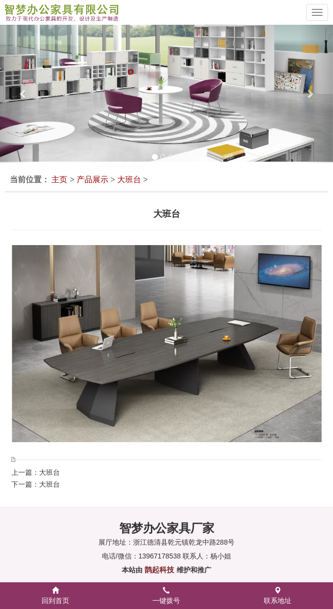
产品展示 (92, 179)
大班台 (129, 179)
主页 (59, 179)
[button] (16, 93)
